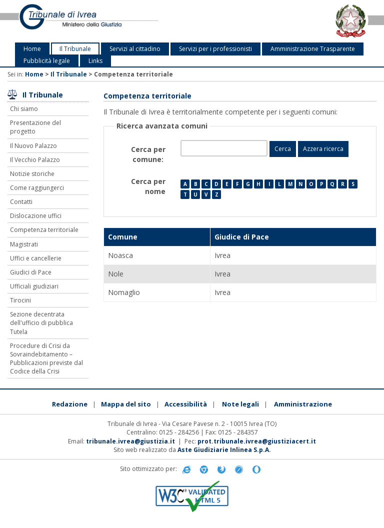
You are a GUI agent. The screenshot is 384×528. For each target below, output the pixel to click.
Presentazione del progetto (35, 127)
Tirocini (20, 300)
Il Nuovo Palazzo (33, 146)
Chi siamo (24, 108)
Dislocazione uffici (36, 216)
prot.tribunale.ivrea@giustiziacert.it (257, 441)
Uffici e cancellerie (36, 258)
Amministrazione (303, 404)
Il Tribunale (75, 48)
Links (95, 60)
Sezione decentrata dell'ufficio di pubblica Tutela (41, 323)
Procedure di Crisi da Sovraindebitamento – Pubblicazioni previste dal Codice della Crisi (46, 359)
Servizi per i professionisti (215, 48)
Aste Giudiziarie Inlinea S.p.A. (224, 450)
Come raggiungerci (37, 188)
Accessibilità (185, 404)
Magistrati (24, 244)
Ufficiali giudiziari (34, 286)
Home (32, 48)
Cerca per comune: (148, 154)
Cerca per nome (148, 186)
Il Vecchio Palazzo (35, 160)
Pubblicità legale (47, 60)
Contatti (21, 202)
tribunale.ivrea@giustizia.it (130, 441)
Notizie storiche (32, 174)
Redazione (70, 404)
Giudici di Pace (31, 272)
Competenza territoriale (44, 230)
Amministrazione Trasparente (312, 48)
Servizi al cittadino (135, 48)
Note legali (240, 404)
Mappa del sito (126, 404)
